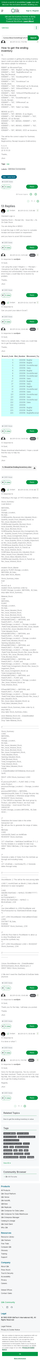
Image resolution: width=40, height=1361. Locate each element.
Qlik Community (8, 1302)
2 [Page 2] (34, 201)
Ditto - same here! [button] (9, 177)
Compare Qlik (6, 1247)
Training (4, 1254)
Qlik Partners (6, 1240)
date (15, 1150)
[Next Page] (37, 201)
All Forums (12, 1177)
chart (11, 1147)
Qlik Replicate (6, 1207)
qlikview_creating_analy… (12, 1144)
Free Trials (5, 1244)
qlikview (26, 1144)
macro (27, 1154)
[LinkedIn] (7, 1307)
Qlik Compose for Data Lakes (12, 1211)
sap (8, 164)
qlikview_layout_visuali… (26, 1137)
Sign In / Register (32, 11)
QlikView (5, 28)
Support (4, 1257)
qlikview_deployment (11, 1140)
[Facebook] (11, 1307)
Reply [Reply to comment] (32, 247)
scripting (31, 1157)
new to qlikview (22, 1133)
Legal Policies (6, 1326)
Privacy (4, 1280)
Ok (20, 1354)
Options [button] (36, 28)
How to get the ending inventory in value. (18, 1119)
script (6, 1147)
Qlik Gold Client (7, 1224)
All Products (5, 1190)
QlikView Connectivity (16, 169)
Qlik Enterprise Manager (10, 1217)
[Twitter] (2, 1307)
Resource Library (7, 1237)
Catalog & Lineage (8, 1221)
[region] (20, 1346)
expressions (18, 1154)
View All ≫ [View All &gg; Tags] (7, 1163)
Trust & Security (7, 1273)
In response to (10, 259)
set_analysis (8, 1154)
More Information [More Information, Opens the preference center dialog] (20, 1358)
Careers (4, 1283)
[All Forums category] (4, 1176)
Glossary (4, 1250)
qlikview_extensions (11, 1157)
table (26, 1150)
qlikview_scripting (10, 1137)
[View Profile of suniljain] (12, 210)
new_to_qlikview (9, 1133)
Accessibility (5, 1276)
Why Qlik (4, 1227)
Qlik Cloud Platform (8, 1194)
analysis (23, 1157)
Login (28, 2)
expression (8, 1150)
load (20, 1150)
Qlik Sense (5, 1197)
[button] (37, 41)
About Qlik (5, 1266)
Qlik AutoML (5, 1200)
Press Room (5, 1270)
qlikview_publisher (21, 1147)
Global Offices (6, 1290)
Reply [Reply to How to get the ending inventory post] (32, 187)
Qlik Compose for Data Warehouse (14, 1214)
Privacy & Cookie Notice (10, 1330)
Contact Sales (6, 1293)
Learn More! (28, 21)
